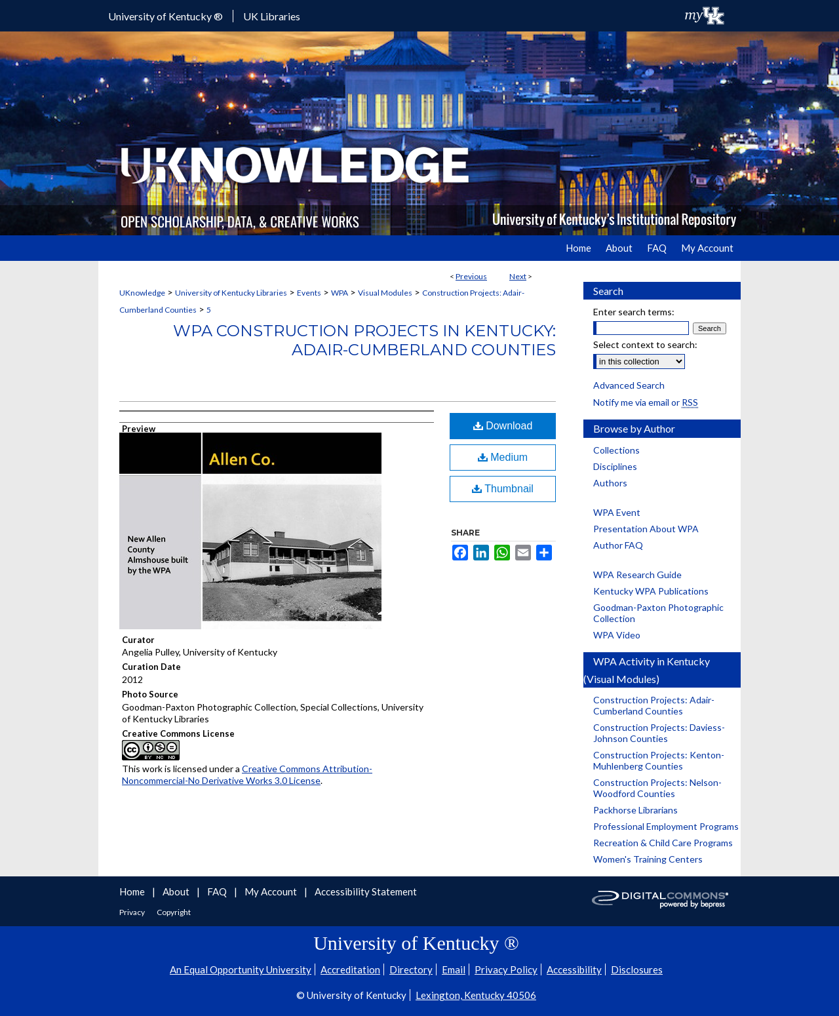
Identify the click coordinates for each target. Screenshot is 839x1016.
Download (503, 425)
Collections (616, 450)
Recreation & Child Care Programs (663, 842)
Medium (503, 457)
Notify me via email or (645, 402)
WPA (339, 293)
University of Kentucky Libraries (231, 293)
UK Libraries (271, 16)
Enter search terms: (633, 311)
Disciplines (615, 466)
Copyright (174, 912)
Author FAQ (618, 545)
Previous (471, 276)
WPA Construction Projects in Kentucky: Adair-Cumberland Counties (364, 340)
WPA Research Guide (637, 574)
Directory (411, 969)
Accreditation (350, 969)
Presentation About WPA (646, 528)
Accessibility (574, 969)
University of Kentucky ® (165, 16)
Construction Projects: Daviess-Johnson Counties (659, 733)
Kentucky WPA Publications (651, 590)
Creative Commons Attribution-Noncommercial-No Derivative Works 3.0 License (247, 774)
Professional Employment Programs (666, 826)
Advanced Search (629, 385)
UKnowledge (142, 293)
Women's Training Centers (648, 859)
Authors (610, 482)
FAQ (218, 891)
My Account (271, 891)
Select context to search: (645, 344)
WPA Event (616, 512)
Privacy (132, 912)
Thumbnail (503, 488)
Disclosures (637, 969)
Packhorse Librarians (635, 809)
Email (453, 969)
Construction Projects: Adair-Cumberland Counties (653, 705)
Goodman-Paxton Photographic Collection (658, 613)
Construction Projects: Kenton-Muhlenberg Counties (658, 760)
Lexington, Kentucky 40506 (476, 995)
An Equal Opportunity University (240, 969)
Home (133, 891)
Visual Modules (385, 293)
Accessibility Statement (366, 891)
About (177, 891)
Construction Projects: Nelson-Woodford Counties (657, 788)
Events (309, 293)
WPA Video (616, 634)
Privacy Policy (506, 969)
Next (517, 276)
